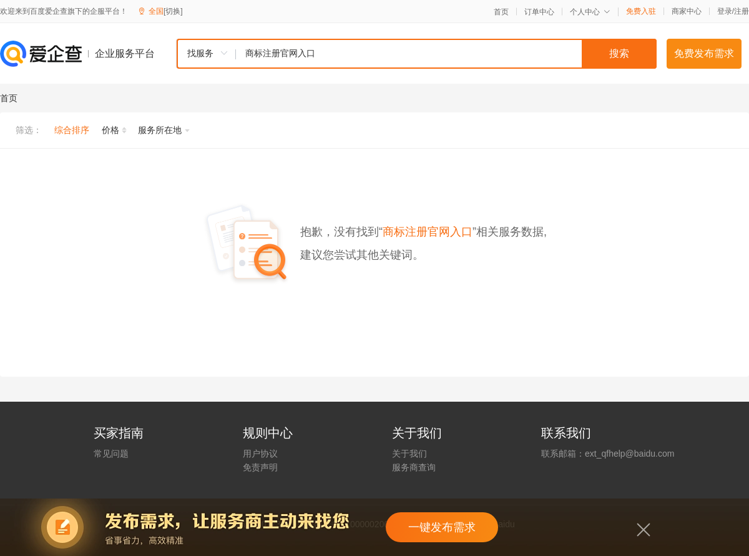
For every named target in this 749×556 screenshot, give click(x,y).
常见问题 (111, 454)
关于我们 (409, 454)
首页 (501, 12)
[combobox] (416, 54)
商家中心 (687, 11)
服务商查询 (414, 467)
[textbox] (446, 54)
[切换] (173, 11)
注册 (741, 11)
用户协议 (260, 454)
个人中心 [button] (590, 11)
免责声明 (260, 467)
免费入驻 (641, 11)
